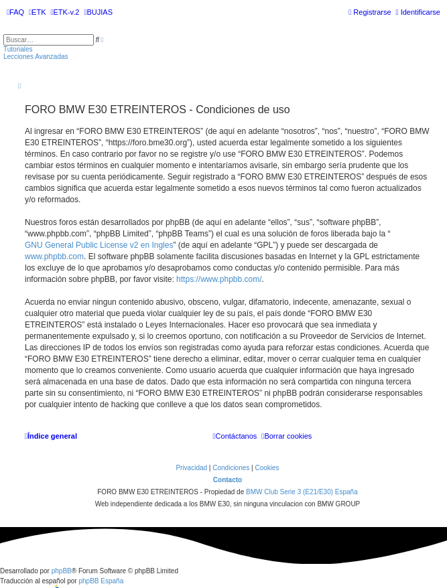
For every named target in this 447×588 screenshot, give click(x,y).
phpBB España (100, 581)
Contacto (227, 480)
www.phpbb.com (54, 256)
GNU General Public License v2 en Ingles (99, 245)
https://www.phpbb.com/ (218, 279)
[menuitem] (15, 12)
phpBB (62, 571)
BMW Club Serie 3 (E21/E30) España (302, 492)
